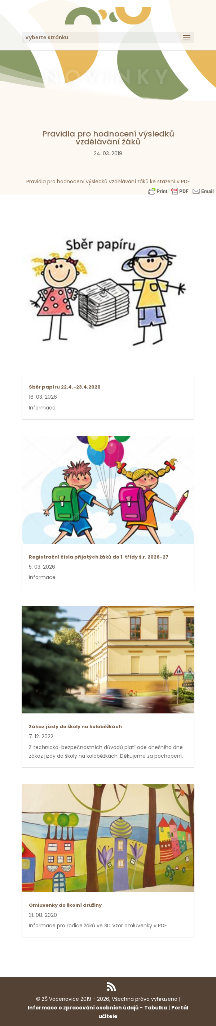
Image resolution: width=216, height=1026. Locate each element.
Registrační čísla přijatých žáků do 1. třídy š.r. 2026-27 (98, 557)
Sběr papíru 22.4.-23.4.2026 (65, 387)
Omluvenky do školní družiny (65, 905)
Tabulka (155, 1007)
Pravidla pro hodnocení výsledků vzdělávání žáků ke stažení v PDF (108, 181)
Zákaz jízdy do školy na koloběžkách (75, 726)
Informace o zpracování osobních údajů (83, 1007)
